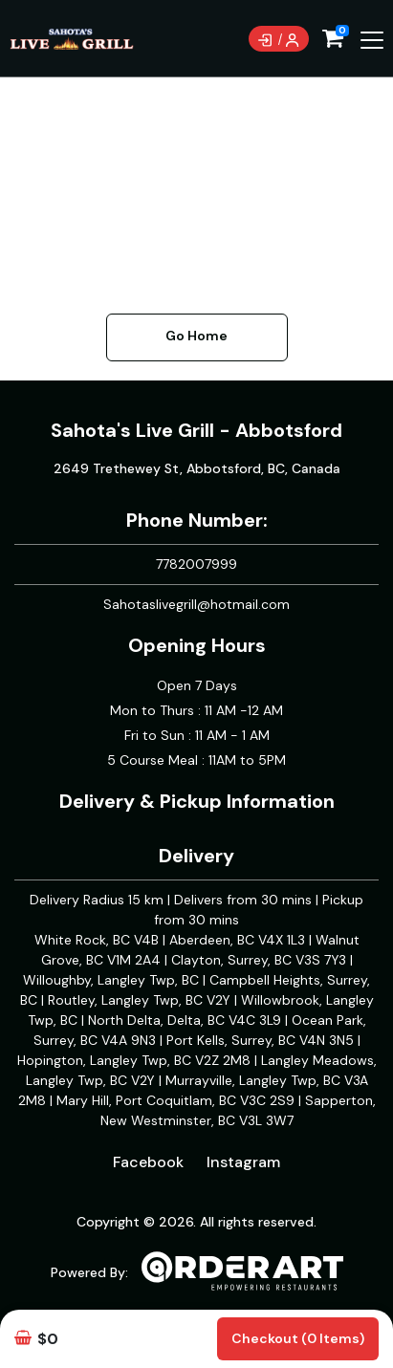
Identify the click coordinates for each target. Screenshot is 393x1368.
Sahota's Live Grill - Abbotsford (196, 430)
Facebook (148, 1162)
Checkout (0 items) (297, 1338)
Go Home (196, 335)
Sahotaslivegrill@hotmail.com (196, 604)
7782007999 (196, 564)
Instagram (243, 1162)
